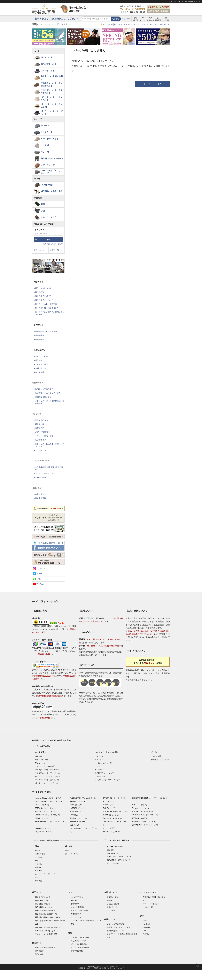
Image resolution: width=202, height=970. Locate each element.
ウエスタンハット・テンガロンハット (51, 84)
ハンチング (53, 24)
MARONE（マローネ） (78, 801)
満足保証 (38, 360)
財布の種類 (39, 339)
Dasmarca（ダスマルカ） (113, 818)
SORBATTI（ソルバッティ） (143, 811)
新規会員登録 (40, 498)
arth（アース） (108, 801)
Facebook (146, 924)
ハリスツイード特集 (78, 941)
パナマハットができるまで (45, 931)
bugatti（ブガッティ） (111, 815)
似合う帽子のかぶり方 (44, 300)
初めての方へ (108, 24)
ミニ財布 (38, 857)
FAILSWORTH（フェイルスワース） (83, 798)
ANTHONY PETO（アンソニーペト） (146, 815)
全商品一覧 (54, 250)
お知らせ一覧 (40, 477)
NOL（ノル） (75, 825)
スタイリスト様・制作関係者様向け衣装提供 (49, 402)
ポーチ (37, 877)
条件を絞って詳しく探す (53, 244)
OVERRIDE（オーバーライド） (115, 798)
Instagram (40, 568)
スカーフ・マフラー (49, 217)
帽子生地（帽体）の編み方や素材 (47, 917)
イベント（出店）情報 (44, 436)
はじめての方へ (41, 420)
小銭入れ (38, 864)
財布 (43, 204)
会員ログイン (40, 494)
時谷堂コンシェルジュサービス (48, 393)
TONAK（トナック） (140, 805)
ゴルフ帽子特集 (77, 951)
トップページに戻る (152, 84)
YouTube (40, 584)
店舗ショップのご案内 (44, 389)
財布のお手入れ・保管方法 (46, 331)
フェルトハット (48, 70)
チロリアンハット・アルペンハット (51, 91)
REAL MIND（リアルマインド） (119, 860)
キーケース (39, 871)
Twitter (39, 574)
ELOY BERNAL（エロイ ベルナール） (49, 801)
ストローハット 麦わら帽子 (52, 77)
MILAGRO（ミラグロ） (115, 847)
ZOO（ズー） (112, 850)
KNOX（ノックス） (42, 818)
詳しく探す (126, 19)
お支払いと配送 (139, 24)
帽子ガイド (118, 24)
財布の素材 (39, 335)
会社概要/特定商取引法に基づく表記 (49, 468)
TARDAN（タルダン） (140, 818)
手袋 (43, 211)
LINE (38, 579)
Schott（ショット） (77, 811)
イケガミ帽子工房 (110, 828)
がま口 (37, 861)
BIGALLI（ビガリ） (42, 805)
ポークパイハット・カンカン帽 (51, 105)
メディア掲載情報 (42, 432)
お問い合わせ (165, 24)
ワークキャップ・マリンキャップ (51, 171)
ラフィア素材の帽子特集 (80, 948)
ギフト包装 (39, 372)
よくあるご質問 (152, 24)
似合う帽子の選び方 (43, 296)
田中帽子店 (74, 815)
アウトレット (39, 250)
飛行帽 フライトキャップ (52, 158)
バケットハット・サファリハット (51, 98)
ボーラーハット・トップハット (51, 112)
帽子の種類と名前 (42, 900)
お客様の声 (39, 428)
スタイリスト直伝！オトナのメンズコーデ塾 (49, 445)
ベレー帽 (45, 152)
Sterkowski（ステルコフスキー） (144, 822)
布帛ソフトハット (49, 64)
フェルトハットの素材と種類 (46, 934)
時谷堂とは (39, 424)
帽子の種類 (39, 292)
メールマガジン (41, 450)
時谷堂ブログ (40, 440)
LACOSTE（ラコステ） (79, 808)
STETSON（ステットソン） (46, 808)
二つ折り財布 (40, 854)
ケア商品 (38, 881)
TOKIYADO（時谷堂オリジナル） (115, 811)
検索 (117, 19)
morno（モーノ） (109, 805)
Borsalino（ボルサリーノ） (45, 811)
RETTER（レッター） (78, 822)
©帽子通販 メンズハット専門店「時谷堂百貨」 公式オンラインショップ (101, 968)
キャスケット (47, 132)
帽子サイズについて (43, 288)
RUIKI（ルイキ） (113, 863)
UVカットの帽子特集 (79, 944)
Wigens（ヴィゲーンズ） (44, 832)
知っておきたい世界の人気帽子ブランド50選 (49, 313)
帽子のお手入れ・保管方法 (46, 304)
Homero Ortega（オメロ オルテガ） (48, 798)
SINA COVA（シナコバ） (112, 832)
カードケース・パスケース (45, 874)
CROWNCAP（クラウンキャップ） (145, 825)
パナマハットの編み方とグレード (47, 927)
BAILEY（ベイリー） (111, 808)
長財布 (37, 850)
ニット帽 (45, 145)
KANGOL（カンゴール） (79, 818)
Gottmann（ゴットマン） (44, 828)
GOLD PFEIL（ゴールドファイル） (120, 857)
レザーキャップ (48, 165)
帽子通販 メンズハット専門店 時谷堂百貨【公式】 (52, 740)
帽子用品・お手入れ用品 (51, 191)
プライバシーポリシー (44, 473)
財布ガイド (128, 24)
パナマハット (42, 24)
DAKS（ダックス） (77, 805)
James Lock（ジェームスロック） (48, 815)
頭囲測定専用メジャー (44, 397)
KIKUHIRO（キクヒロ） (116, 853)
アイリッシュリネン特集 (80, 937)
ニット (97, 766)
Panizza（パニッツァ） (141, 808)
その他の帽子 (47, 185)
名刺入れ (38, 867)
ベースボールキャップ (50, 139)
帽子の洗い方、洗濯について (47, 308)
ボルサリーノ (65, 24)
